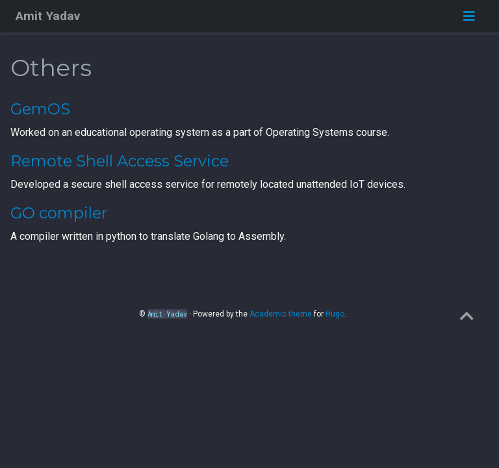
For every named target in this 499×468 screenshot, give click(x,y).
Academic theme (281, 313)
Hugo (335, 313)
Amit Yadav (48, 15)
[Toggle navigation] (469, 16)
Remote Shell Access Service (119, 160)
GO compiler (58, 212)
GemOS (40, 108)
